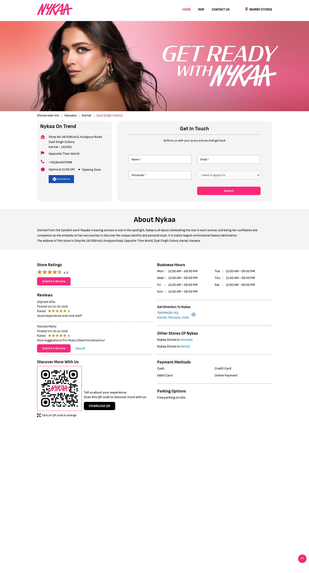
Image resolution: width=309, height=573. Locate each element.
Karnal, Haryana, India (173, 318)
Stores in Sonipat (196, 548)
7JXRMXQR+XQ (167, 313)
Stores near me (48, 116)
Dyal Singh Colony (74, 453)
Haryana (70, 116)
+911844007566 (60, 162)
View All (80, 348)
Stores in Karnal (108, 548)
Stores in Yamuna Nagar (228, 548)
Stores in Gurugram (80, 548)
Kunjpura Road (46, 453)
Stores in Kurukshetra (138, 548)
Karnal (86, 116)
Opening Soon (91, 169)
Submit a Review (54, 282)
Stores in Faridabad (50, 548)
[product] (229, 175)
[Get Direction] (193, 316)
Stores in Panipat (168, 548)
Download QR (99, 406)
